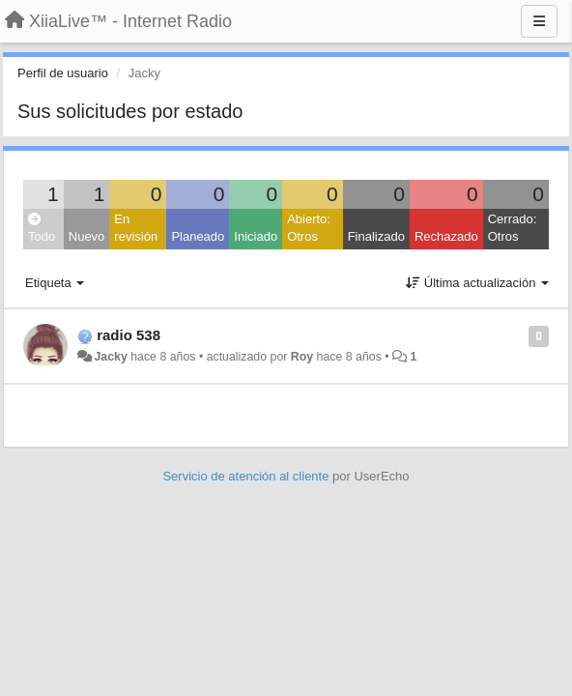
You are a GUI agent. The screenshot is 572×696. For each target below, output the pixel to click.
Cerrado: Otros (512, 228)
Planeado (197, 236)
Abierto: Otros (308, 228)
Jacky (110, 356)
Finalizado (376, 236)
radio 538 (128, 335)
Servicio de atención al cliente (247, 476)
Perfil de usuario (62, 73)
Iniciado (255, 236)
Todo (41, 229)
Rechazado (446, 236)
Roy (302, 356)
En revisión (135, 228)
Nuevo (87, 236)
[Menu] (539, 21)
